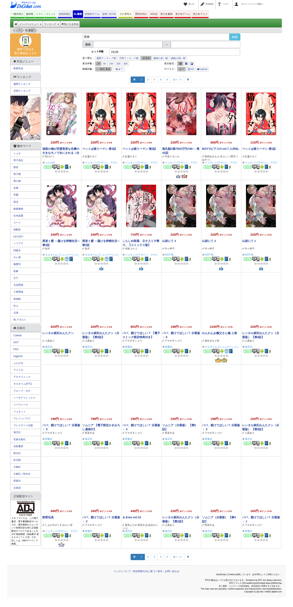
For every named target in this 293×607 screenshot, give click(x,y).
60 (104, 63)
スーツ (17, 222)
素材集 (29, 14)
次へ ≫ (177, 79)
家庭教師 (18, 208)
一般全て (118, 69)
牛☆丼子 (170, 248)
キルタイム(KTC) (22, 383)
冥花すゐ (90, 432)
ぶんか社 (50, 162)
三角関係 (18, 291)
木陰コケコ (131, 248)
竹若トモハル (172, 156)
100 (111, 63)
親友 (15, 167)
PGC (16, 349)
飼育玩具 (48, 517)
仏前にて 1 (249, 241)
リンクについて (122, 571)
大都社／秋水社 (22, 473)
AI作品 (153, 14)
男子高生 (18, 160)
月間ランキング (22, 90)
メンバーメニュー (30, 24)
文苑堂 (17, 487)
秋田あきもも (212, 156)
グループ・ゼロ (22, 390)
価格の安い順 (160, 58)
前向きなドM (212, 340)
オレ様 (17, 257)
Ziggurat (17, 356)
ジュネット (19, 411)
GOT (16, 342)
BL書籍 (78, 14)
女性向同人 (65, 14)
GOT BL (169, 254)
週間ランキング (22, 84)
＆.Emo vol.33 (131, 517)
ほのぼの (18, 236)
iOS (190, 69)
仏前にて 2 (209, 241)
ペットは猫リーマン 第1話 (259, 148)
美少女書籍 (166, 14)
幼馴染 (17, 229)
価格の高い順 (178, 58)
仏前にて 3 (169, 241)
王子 (15, 278)
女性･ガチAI (109, 14)
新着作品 (18, 68)
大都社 (17, 467)
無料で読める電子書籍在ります (25, 45)
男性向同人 (141, 14)
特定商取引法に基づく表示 (147, 571)
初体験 (17, 299)
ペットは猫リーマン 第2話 (139, 148)
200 (118, 63)
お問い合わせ (172, 571)
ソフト (39, 14)
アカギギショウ (133, 340)
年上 (15, 305)
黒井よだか (131, 525)
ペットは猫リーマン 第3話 (99, 148)
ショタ (17, 153)
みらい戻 (67, 525)
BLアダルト (19, 319)
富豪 (15, 271)
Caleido (17, 335)
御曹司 (17, 264)
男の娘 (17, 181)
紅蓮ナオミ (91, 156)
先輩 (15, 188)
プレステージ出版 (23, 425)
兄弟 (15, 312)
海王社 (48, 346)
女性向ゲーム (92, 14)
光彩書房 (18, 446)
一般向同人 (17, 14)
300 (126, 63)
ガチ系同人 (125, 14)
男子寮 (17, 174)
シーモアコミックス (24, 397)
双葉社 (128, 346)
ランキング (51, 24)
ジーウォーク (20, 404)
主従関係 (18, 285)
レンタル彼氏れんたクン (58, 333)
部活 (15, 202)
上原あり (50, 340)
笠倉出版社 (19, 439)
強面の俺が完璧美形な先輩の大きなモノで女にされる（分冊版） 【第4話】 (60, 152)
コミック (50, 14)
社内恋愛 (18, 215)
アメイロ (18, 370)
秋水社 (17, 453)
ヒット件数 (97, 51)
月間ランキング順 (129, 58)
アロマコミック (22, 376)
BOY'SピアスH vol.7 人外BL (220, 148)
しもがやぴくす (53, 525)
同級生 (17, 250)
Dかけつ (49, 156)
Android (202, 69)
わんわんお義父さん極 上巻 (219, 333)
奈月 (47, 248)
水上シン (225, 156)
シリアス (18, 243)
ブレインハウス (22, 418)
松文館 (17, 460)
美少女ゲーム (182, 14)
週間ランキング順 (106, 58)
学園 (15, 194)
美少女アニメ (200, 14)
